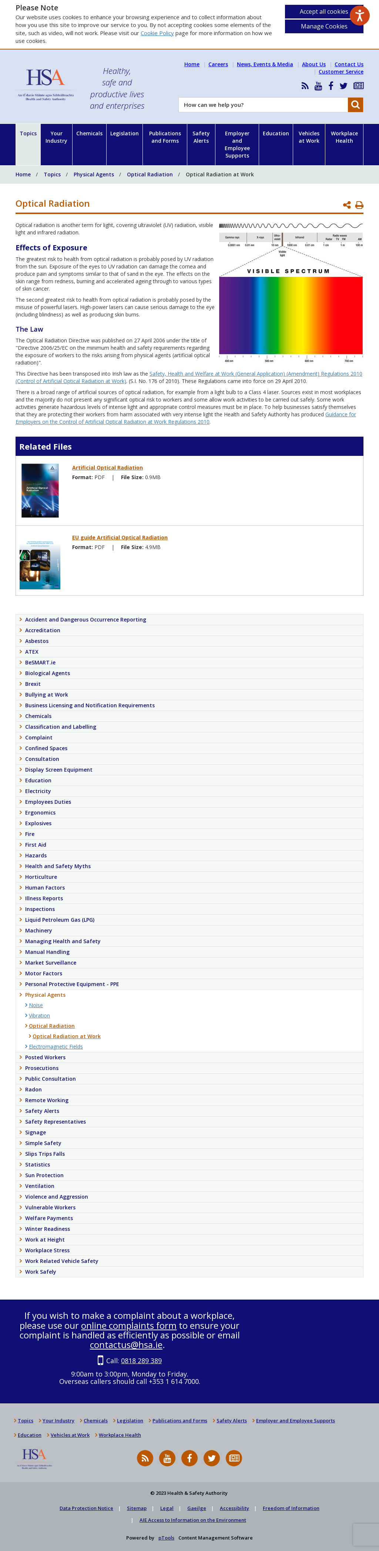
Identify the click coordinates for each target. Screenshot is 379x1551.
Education (276, 133)
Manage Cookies (324, 26)
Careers (218, 64)
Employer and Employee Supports (237, 144)
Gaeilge (196, 1508)
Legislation (124, 133)
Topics (28, 133)
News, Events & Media (265, 64)
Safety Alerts (201, 137)
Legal (167, 1508)
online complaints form (129, 1325)
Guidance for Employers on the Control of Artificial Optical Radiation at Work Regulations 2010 (186, 418)
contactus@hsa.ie (126, 1344)
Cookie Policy (157, 33)
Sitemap (137, 1508)
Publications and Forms (165, 137)
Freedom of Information (291, 1508)
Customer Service (341, 71)
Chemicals (89, 133)
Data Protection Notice (86, 1508)
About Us (314, 64)
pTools (166, 1537)
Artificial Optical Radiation (107, 467)
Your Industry (56, 137)
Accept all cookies (324, 11)
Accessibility (234, 1508)
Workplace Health (344, 137)
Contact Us (349, 64)
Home (191, 64)
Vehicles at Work (309, 137)
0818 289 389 (141, 1360)
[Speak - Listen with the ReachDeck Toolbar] (360, 16)
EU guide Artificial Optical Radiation (120, 537)
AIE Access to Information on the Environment (193, 1520)
